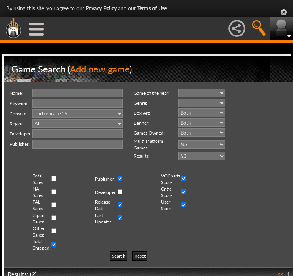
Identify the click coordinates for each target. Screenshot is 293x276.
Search (119, 256)
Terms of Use (152, 8)
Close (284, 12)
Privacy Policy (101, 8)
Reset (140, 256)
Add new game (99, 68)
